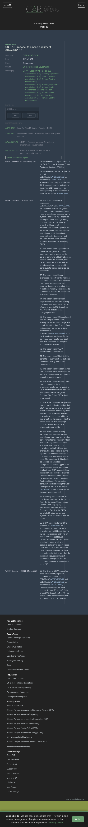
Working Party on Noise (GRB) (18, 746)
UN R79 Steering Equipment (36, 66)
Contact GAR (12, 764)
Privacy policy (56, 822)
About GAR (11, 755)
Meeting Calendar (14, 629)
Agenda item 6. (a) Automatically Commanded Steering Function (39, 88)
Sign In (81, 5)
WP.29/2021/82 (11, 150)
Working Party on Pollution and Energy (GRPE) (25, 732)
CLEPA (26, 55)
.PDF (15, 115)
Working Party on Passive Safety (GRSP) (22, 728)
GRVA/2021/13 (11, 142)
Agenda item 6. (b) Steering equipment (42, 73)
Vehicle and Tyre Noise (16, 656)
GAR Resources (13, 760)
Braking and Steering (15, 660)
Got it (78, 819)
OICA (36, 55)
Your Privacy (12, 787)
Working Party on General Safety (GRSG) (22, 714)
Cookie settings (13, 791)
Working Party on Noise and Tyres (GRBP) (23, 723)
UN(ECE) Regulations (15, 678)
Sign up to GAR (13, 773)
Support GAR (12, 769)
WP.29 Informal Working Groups (19, 737)
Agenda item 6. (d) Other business (40, 76)
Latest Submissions (14, 624)
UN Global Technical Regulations (20, 683)
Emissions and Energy (15, 651)
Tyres (9, 665)
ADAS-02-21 (10, 133)
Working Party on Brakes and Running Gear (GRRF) (27, 742)
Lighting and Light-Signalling (18, 638)
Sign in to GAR (12, 778)
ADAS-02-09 (10, 128)
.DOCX (31, 115)
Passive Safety (12, 642)
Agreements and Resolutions (18, 692)
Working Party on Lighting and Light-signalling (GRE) (27, 719)
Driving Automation (14, 647)
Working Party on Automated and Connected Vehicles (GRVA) (30, 710)
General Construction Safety (18, 669)
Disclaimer (11, 782)
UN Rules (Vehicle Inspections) (19, 687)
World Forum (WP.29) (15, 705)
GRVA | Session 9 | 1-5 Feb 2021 (38, 70)
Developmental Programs (17, 696)
